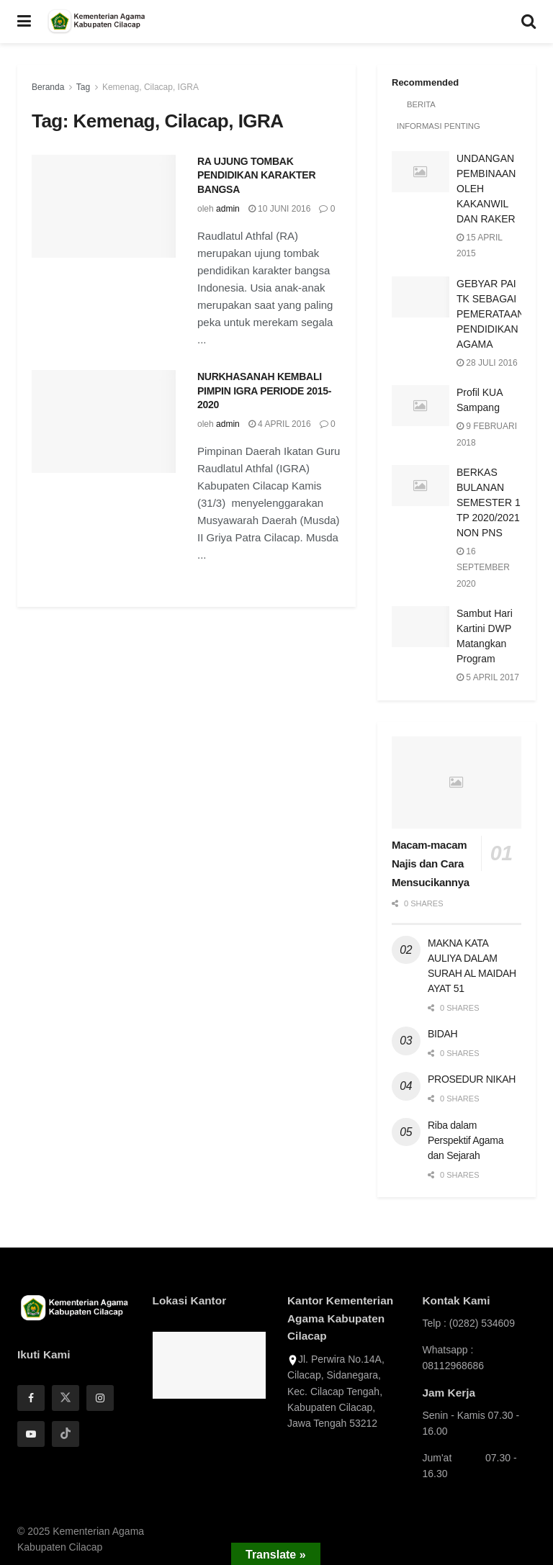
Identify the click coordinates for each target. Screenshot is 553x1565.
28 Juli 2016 (487, 363)
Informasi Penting (437, 126)
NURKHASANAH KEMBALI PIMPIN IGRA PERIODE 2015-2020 (264, 390)
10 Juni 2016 (279, 209)
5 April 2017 (488, 677)
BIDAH (442, 1033)
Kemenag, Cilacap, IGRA (150, 87)
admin (228, 209)
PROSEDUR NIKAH (472, 1079)
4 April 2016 (279, 424)
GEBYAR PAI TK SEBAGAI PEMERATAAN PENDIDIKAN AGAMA (490, 314)
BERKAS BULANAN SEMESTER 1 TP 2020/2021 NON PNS (489, 502)
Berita (421, 104)
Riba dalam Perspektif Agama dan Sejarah (465, 1140)
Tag (83, 87)
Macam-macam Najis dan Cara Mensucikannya (430, 863)
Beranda (48, 87)
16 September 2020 (483, 567)
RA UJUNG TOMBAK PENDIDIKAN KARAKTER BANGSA (256, 175)
